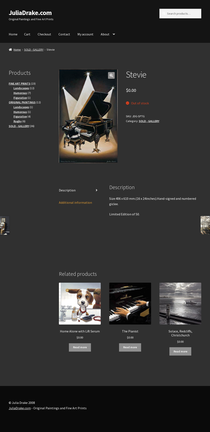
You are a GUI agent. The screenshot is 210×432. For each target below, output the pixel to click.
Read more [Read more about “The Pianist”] (130, 347)
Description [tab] (67, 190)
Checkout (44, 34)
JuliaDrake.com (30, 13)
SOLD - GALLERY (33, 49)
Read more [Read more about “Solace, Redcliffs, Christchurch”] (180, 351)
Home (13, 34)
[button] (111, 75)
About (105, 34)
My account (85, 34)
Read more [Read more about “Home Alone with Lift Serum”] (80, 347)
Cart (27, 34)
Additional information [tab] (75, 202)
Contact (64, 34)
